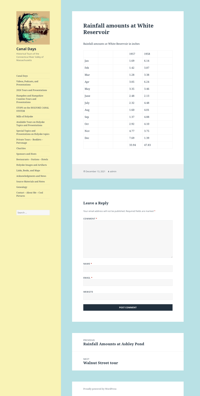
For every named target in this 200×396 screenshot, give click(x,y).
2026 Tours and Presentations (31, 90)
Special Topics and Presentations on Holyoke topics (32, 132)
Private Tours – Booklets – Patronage (29, 141)
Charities (21, 148)
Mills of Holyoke (24, 116)
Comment (90, 218)
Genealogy (21, 187)
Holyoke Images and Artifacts (31, 164)
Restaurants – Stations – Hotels (32, 159)
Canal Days (26, 48)
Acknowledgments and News (31, 176)
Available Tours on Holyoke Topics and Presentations (30, 124)
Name (87, 263)
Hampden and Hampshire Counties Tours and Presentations (29, 99)
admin (113, 171)
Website (88, 291)
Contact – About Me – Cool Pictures (29, 194)
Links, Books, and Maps (28, 170)
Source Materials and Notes (30, 181)
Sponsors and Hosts (26, 153)
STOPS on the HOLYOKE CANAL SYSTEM (32, 109)
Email (87, 277)
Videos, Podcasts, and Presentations (27, 83)
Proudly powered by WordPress (99, 388)
